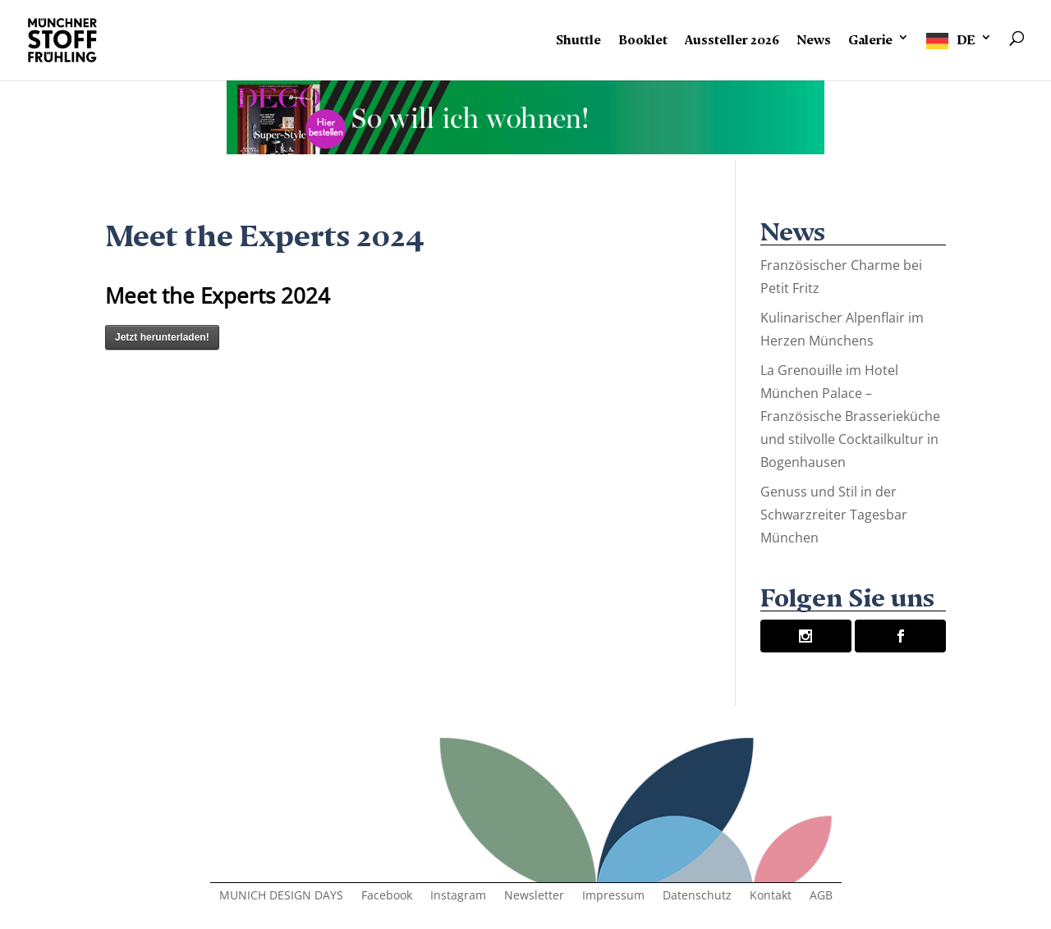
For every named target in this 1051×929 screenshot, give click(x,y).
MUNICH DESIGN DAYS (281, 896)
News (813, 37)
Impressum (613, 896)
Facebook (386, 896)
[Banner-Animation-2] (525, 148)
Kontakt (771, 896)
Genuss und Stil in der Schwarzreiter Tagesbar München (833, 515)
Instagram (458, 896)
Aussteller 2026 (732, 37)
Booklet (643, 37)
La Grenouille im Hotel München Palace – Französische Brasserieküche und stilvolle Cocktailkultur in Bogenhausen (850, 416)
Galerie (870, 37)
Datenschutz (697, 896)
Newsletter (534, 896)
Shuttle (578, 37)
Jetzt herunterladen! (162, 337)
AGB (821, 896)
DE (966, 37)
